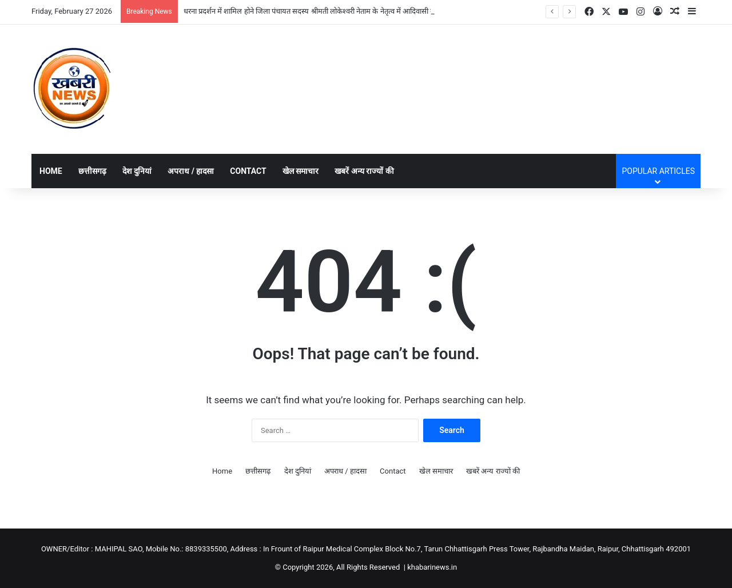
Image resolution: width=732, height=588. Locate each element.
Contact (248, 171)
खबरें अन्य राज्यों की (364, 171)
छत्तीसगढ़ (92, 171)
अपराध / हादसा (191, 171)
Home (50, 171)
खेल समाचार (301, 171)
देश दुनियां (137, 171)
